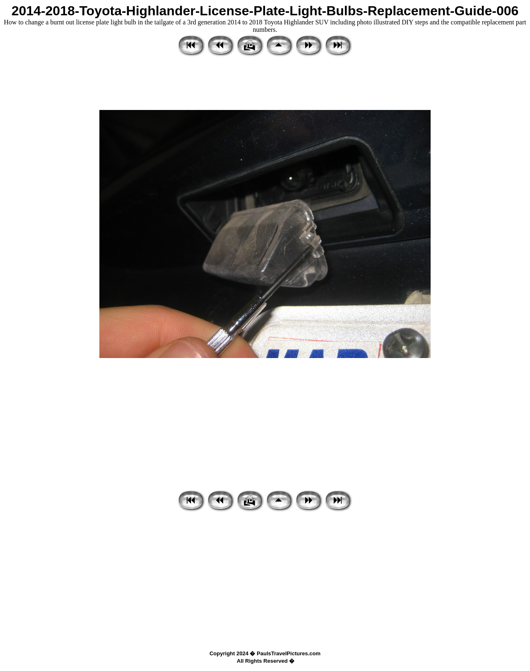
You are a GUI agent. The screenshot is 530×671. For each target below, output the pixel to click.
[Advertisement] (265, 84)
